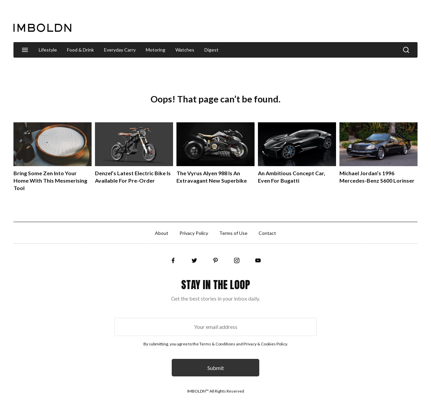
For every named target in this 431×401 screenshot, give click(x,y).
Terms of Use (233, 233)
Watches (184, 50)
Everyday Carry (120, 50)
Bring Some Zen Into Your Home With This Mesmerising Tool (50, 180)
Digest (211, 50)
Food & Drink (80, 50)
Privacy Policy (193, 233)
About (161, 233)
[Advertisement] (295, 21)
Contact (267, 233)
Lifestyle (48, 50)
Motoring (155, 50)
